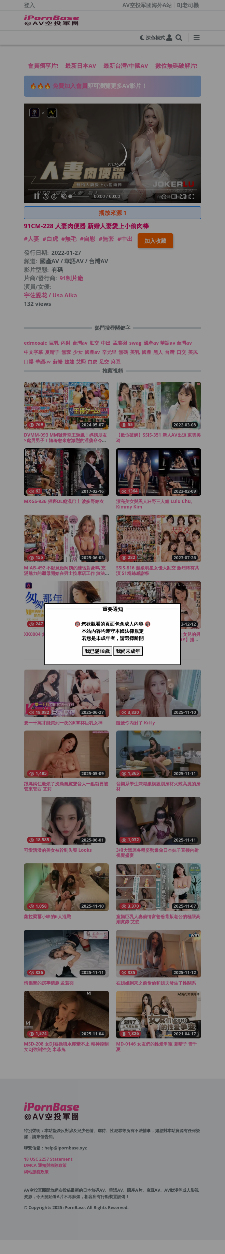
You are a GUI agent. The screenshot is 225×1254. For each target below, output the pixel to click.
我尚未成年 (128, 651)
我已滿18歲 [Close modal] (97, 651)
